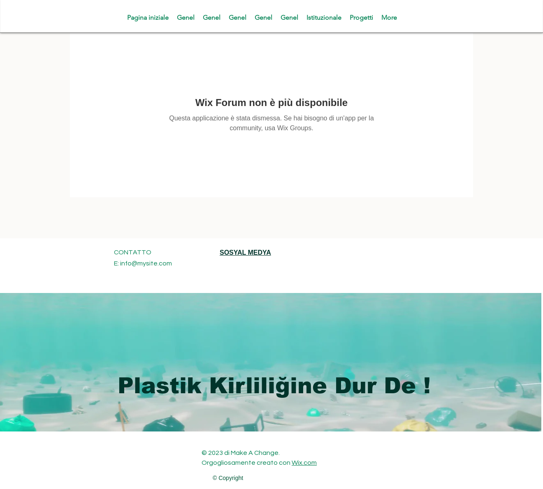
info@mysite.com (146, 263)
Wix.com (304, 462)
